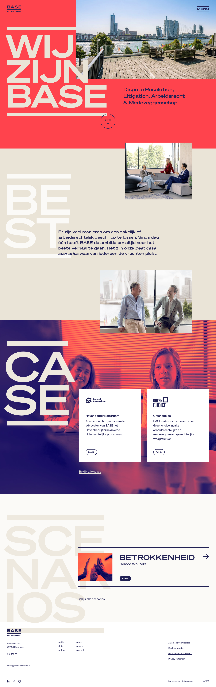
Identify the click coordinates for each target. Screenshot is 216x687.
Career (79, 645)
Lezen (125, 578)
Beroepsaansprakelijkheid (180, 653)
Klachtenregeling (176, 648)
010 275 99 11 (13, 654)
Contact (80, 650)
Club (60, 645)
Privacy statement (176, 658)
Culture (61, 650)
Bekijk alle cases (90, 471)
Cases (79, 641)
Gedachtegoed (187, 681)
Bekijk (91, 452)
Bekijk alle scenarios (91, 599)
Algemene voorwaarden (179, 642)
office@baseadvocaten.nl (18, 665)
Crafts (61, 641)
